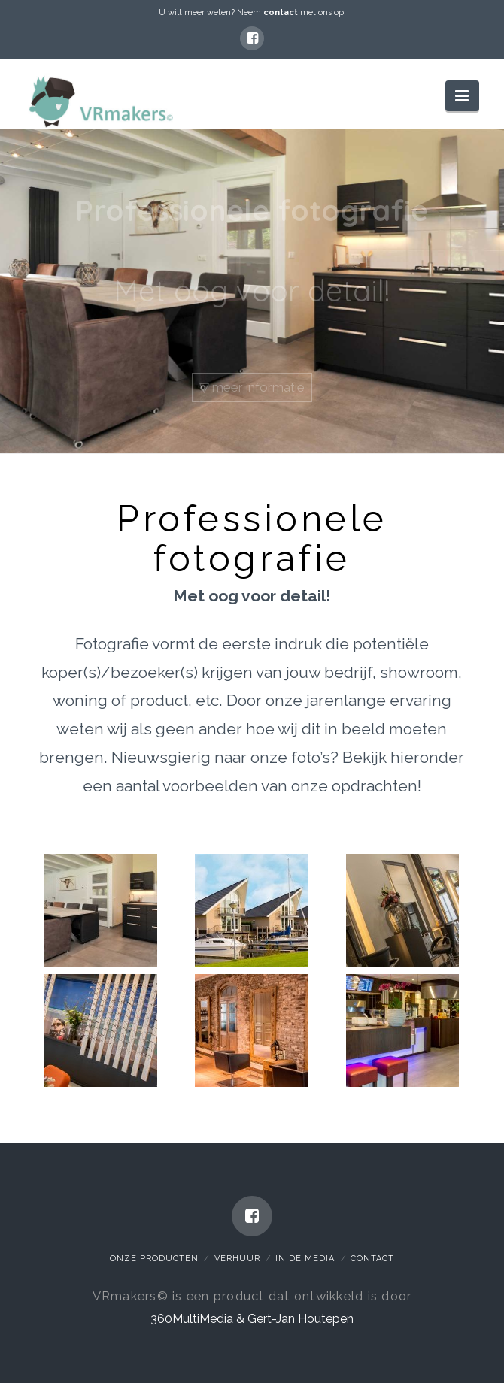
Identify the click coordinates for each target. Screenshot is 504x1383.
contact (280, 12)
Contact (372, 1258)
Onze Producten (154, 1258)
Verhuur (237, 1258)
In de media (305, 1258)
